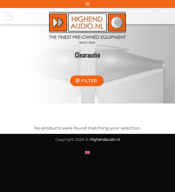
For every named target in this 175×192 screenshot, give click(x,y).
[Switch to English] (87, 152)
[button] (87, 4)
